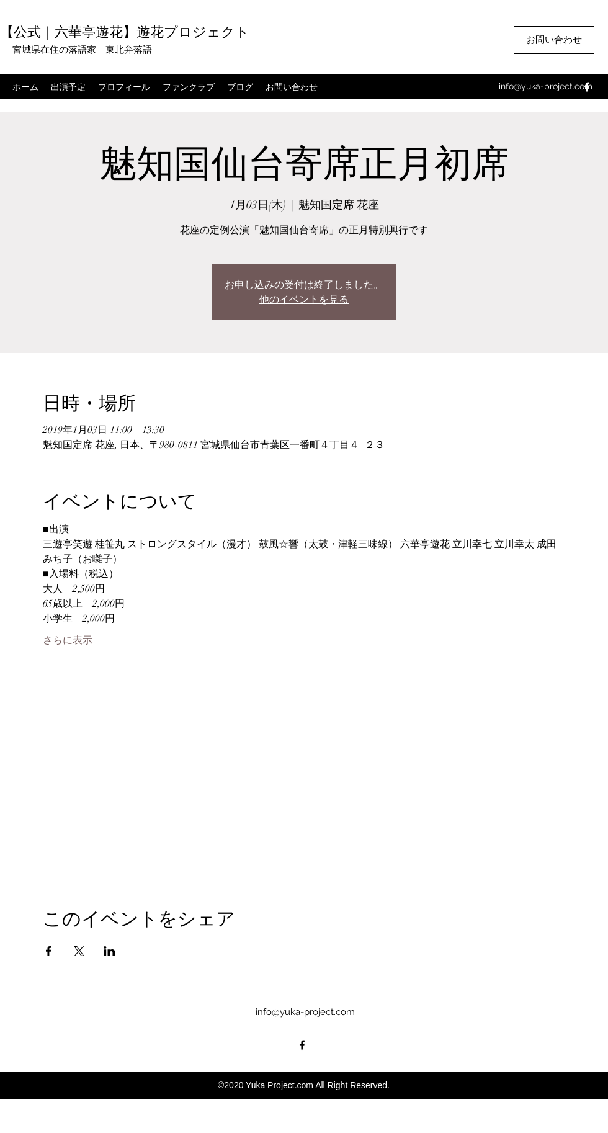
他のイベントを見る (304, 298)
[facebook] (587, 87)
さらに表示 (67, 640)
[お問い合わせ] (554, 40)
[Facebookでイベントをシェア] (49, 951)
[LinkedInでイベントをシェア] (109, 951)
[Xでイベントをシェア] (79, 951)
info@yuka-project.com (545, 86)
